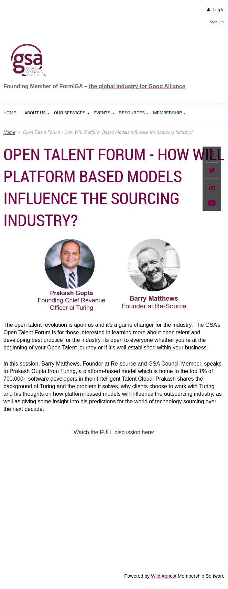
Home (9, 132)
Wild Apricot (163, 576)
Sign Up (217, 22)
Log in (219, 10)
